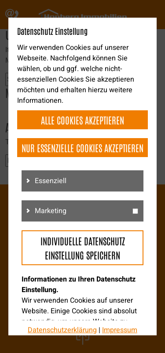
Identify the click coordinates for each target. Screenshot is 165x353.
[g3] (135, 211)
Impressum (119, 330)
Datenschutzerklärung (62, 330)
